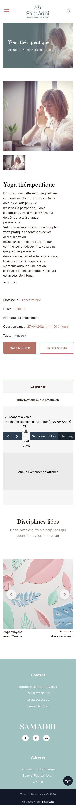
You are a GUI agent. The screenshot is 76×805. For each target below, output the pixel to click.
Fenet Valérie (31, 299)
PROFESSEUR (56, 348)
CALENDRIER (20, 348)
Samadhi (38, 726)
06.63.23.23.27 (38, 699)
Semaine (38, 436)
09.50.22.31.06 (38, 693)
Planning (66, 436)
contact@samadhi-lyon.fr (37, 686)
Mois (52, 436)
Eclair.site (48, 801)
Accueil (13, 49)
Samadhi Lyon (38, 706)
